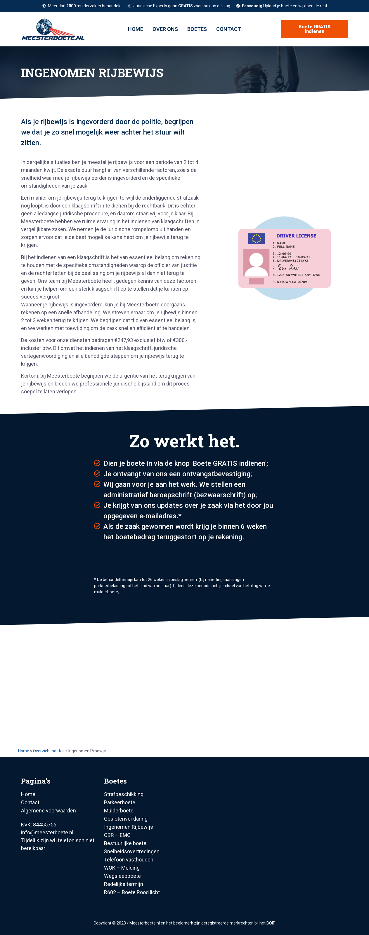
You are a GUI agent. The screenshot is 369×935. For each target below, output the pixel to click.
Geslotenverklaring (126, 819)
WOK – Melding (122, 868)
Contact (228, 29)
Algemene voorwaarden (48, 810)
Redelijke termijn (123, 884)
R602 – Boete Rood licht (132, 892)
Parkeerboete (119, 802)
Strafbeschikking (123, 794)
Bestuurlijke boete (125, 843)
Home (135, 29)
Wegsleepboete (122, 876)
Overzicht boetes (49, 751)
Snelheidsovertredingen (132, 851)
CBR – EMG (117, 835)
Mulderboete (119, 810)
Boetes (197, 29)
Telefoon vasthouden (128, 859)
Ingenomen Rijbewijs (128, 827)
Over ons (165, 29)
